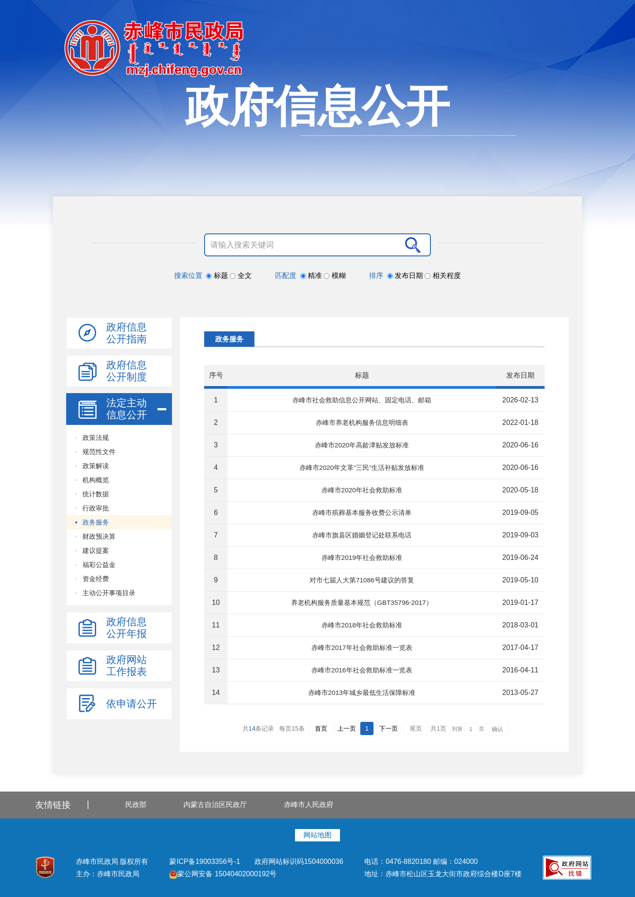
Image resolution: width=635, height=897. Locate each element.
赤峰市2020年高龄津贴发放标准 (362, 445)
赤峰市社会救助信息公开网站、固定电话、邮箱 (361, 400)
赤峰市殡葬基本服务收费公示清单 (361, 512)
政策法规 (95, 437)
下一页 (388, 728)
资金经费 (95, 578)
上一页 (346, 728)
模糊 (334, 275)
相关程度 (442, 275)
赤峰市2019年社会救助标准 (361, 557)
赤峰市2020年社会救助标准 (361, 490)
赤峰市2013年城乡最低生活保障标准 (361, 692)
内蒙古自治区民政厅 (215, 804)
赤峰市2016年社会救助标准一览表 (361, 670)
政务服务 (95, 522)
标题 (218, 275)
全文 (240, 275)
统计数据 (95, 494)
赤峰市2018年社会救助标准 (361, 625)
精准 (312, 275)
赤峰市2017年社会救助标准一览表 (361, 647)
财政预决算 (99, 536)
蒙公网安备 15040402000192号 (222, 874)
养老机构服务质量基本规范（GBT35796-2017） (362, 602)
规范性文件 (99, 451)
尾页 (416, 728)
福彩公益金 (99, 564)
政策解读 (95, 465)
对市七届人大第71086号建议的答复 (362, 580)
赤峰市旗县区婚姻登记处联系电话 (361, 535)
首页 (321, 728)
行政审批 (95, 508)
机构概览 (95, 480)
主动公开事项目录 (108, 593)
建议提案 (95, 550)
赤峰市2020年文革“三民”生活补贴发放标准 (361, 467)
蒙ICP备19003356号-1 (205, 861)
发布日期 (406, 275)
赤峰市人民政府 (308, 804)
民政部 (135, 804)
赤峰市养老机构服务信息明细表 (362, 422)
